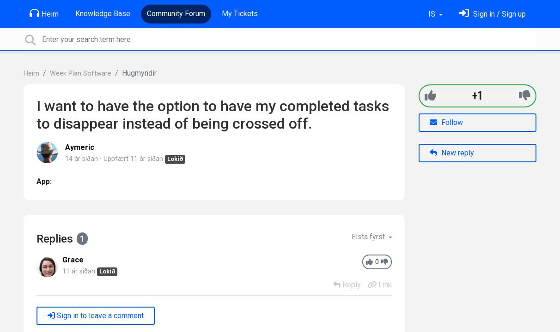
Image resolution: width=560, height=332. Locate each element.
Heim (44, 13)
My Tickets (240, 13)
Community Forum (176, 13)
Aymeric (79, 147)
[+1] (430, 95)
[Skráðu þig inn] (493, 14)
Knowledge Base (102, 13)
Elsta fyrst (369, 236)
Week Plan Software (80, 73)
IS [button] (432, 14)
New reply (452, 152)
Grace (73, 259)
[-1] (524, 95)
